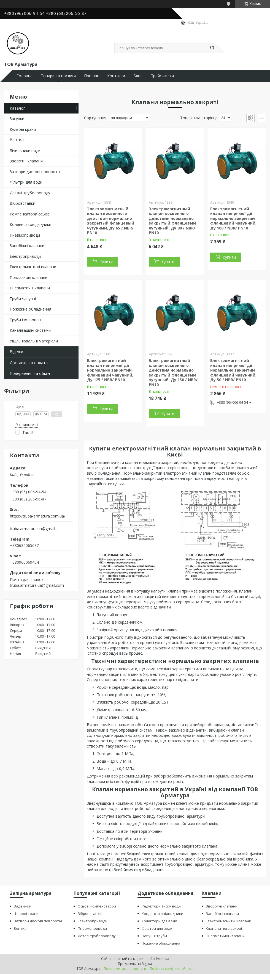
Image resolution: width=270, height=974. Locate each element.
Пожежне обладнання (30, 309)
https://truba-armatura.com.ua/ (37, 516)
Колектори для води (159, 920)
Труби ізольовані (26, 319)
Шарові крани (26, 913)
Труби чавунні (23, 298)
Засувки (17, 118)
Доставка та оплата (29, 362)
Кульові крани (23, 129)
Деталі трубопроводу (30, 192)
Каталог (17, 108)
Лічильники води (25, 150)
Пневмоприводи (25, 235)
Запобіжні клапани (27, 245)
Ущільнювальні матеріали (34, 341)
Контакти (116, 76)
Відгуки (16, 351)
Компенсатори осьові (30, 214)
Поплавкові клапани (28, 277)
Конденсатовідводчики (162, 913)
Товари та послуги (58, 76)
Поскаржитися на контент (125, 968)
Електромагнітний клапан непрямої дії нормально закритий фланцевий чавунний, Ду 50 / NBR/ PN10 (233, 370)
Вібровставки (22, 203)
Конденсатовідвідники (30, 224)
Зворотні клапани (26, 161)
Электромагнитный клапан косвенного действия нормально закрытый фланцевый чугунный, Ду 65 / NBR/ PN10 (110, 221)
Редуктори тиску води (161, 906)
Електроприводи (25, 256)
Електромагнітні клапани (33, 266)
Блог (137, 76)
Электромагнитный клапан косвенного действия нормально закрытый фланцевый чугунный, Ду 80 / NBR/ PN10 (172, 221)
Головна (25, 76)
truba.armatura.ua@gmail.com (34, 528)
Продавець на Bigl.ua (135, 963)
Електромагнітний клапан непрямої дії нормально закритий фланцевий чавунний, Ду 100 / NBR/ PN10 (233, 218)
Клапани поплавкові (224, 928)
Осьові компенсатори (97, 906)
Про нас (91, 76)
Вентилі (17, 139)
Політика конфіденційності (172, 968)
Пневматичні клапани (30, 287)
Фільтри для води (26, 182)
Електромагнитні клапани (228, 920)
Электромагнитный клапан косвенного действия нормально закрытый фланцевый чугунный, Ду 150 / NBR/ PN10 (173, 372)
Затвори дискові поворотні (35, 171)
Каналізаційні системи (30, 330)
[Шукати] (212, 48)
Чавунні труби (154, 935)
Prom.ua (162, 958)
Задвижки (22, 906)
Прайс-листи (162, 76)
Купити (106, 261)
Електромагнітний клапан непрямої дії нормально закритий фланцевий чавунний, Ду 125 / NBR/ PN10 (110, 370)
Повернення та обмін (30, 373)
